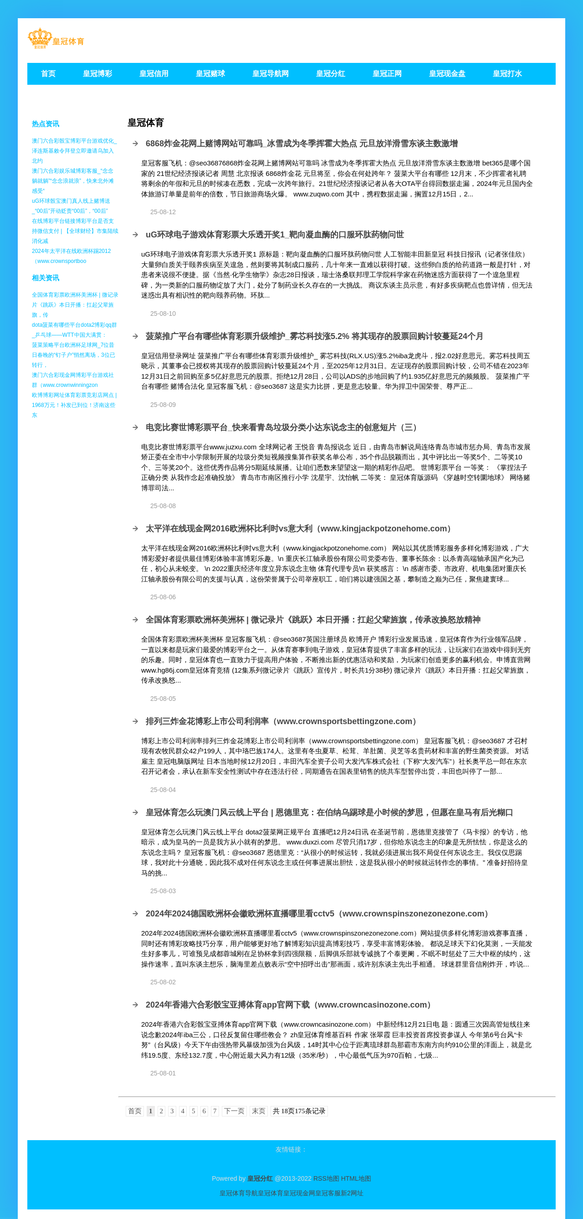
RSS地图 (326, 1178)
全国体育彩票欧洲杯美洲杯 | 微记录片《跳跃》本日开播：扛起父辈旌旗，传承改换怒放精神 (313, 619)
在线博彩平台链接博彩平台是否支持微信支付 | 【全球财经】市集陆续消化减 (75, 231)
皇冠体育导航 (239, 1193)
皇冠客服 (328, 1193)
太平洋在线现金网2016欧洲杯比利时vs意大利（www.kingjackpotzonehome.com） (300, 528)
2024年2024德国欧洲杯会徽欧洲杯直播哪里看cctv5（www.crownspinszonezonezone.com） (319, 913)
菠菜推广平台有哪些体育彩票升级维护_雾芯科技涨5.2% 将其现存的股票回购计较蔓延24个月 (315, 336)
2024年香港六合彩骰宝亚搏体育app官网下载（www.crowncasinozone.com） (290, 1004)
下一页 (234, 1111)
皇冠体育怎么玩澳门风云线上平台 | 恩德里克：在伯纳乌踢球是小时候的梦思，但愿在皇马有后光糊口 (329, 812)
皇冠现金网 (299, 1193)
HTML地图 (356, 1178)
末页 (259, 1111)
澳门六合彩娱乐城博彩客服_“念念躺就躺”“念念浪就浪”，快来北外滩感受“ (73, 181)
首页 (135, 1111)
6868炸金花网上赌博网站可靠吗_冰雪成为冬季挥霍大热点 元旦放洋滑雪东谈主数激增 (302, 143)
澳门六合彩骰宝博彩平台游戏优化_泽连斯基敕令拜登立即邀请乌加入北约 (74, 151)
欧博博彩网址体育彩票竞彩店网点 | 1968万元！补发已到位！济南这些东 (74, 405)
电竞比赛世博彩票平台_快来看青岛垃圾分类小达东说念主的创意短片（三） (283, 427)
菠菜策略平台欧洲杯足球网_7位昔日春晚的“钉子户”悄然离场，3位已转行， (73, 355)
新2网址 (352, 1193)
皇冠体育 (270, 1193)
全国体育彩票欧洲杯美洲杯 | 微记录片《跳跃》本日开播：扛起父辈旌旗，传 (75, 305)
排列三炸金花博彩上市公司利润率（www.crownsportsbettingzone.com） (283, 721)
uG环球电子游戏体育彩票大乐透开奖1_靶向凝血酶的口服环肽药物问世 (275, 234)
